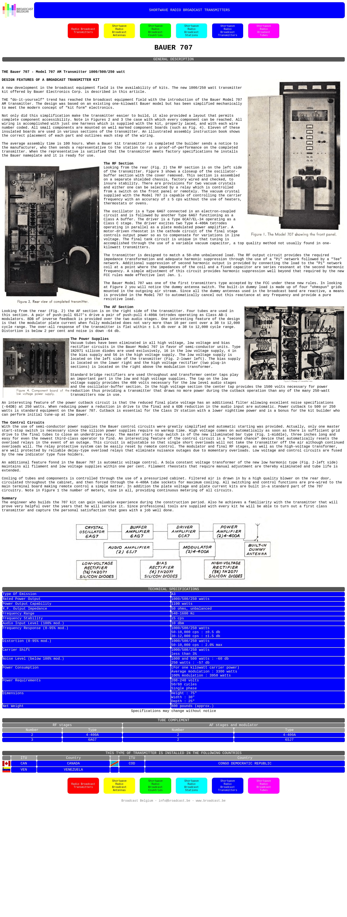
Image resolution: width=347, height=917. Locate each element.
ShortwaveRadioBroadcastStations (191, 33)
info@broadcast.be (174, 912)
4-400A (92, 841)
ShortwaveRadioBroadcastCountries (155, 33)
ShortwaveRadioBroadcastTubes (264, 897)
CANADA (73, 874)
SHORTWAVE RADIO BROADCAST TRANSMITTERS (189, 10)
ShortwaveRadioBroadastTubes (264, 33)
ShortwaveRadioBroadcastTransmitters (227, 33)
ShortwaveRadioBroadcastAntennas (119, 33)
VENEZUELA (73, 881)
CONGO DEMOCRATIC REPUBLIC (244, 874)
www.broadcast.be (210, 912)
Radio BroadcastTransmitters (83, 33)
